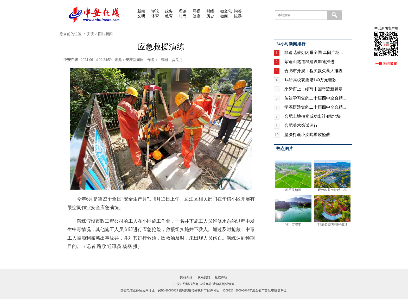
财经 (210, 11)
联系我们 (203, 277)
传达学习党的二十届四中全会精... (315, 98)
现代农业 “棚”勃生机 (332, 190)
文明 (141, 16)
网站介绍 (186, 277)
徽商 (224, 16)
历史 (210, 16)
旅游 (238, 16)
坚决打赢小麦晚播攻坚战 (307, 134)
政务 (169, 11)
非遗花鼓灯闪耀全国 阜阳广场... (313, 52)
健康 (196, 16)
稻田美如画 (293, 190)
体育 (155, 16)
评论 (155, 11)
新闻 (141, 11)
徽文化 (226, 11)
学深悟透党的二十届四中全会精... (315, 107)
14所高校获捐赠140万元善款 (310, 80)
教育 (169, 16)
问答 (238, 11)
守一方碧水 (293, 224)
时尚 (183, 16)
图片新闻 (105, 34)
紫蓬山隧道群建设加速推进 (309, 61)
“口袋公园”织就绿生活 (332, 224)
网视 (196, 11)
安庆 (90, 34)
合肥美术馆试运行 (301, 125)
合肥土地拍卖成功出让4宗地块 (312, 116)
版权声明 (221, 277)
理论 (183, 11)
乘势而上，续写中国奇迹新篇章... (315, 89)
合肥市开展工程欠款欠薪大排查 (313, 70)
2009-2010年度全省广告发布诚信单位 (260, 290)
